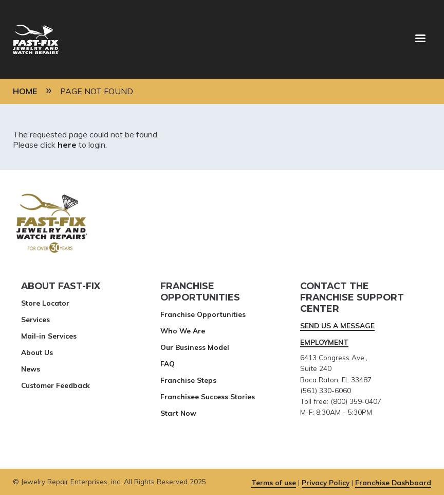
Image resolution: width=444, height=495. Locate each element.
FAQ (167, 363)
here (67, 144)
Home (25, 91)
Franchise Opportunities (203, 314)
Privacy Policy (325, 482)
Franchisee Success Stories (207, 396)
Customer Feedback (55, 385)
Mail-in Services (49, 335)
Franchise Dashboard (393, 482)
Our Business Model (194, 347)
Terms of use (273, 482)
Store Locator (45, 302)
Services (35, 319)
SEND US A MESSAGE (337, 325)
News (30, 368)
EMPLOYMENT (324, 342)
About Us (37, 352)
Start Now (178, 413)
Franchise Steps (188, 380)
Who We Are (182, 330)
